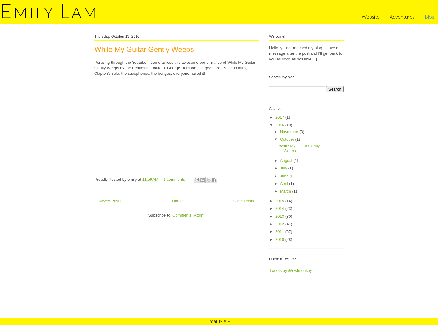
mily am (49, 12)
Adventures (402, 16)
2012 (280, 224)
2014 (280, 208)
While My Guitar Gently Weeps (144, 49)
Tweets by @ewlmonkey (290, 270)
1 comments (174, 179)
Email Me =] (219, 321)
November (290, 131)
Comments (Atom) (188, 215)
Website (371, 16)
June (285, 176)
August (287, 160)
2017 (280, 117)
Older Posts (243, 201)
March (286, 191)
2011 (280, 231)
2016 (280, 125)
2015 (280, 201)
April (284, 183)
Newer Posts (110, 201)
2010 (280, 239)
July (284, 168)
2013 (280, 216)
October (287, 139)
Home (177, 201)
